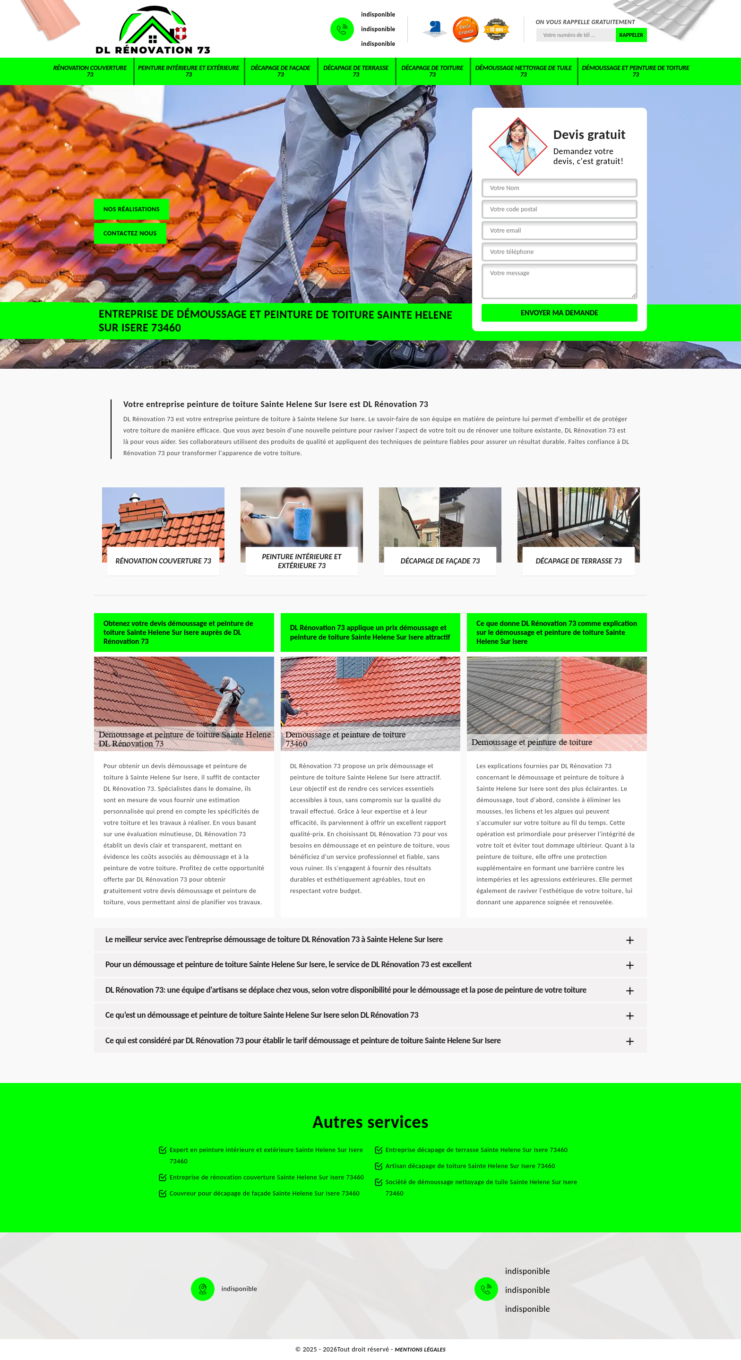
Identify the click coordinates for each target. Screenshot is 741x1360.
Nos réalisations (131, 209)
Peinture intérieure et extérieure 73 (188, 71)
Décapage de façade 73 (280, 71)
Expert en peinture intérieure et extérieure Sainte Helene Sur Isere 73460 (266, 1155)
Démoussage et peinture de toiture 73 (635, 71)
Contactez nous (130, 233)
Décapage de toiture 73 (432, 71)
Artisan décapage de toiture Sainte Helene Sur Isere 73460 (470, 1166)
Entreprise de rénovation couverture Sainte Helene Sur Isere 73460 (267, 1177)
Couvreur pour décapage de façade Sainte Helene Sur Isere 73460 (265, 1193)
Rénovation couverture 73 (90, 71)
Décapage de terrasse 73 (355, 71)
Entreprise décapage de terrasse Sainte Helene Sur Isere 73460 (477, 1150)
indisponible (378, 14)
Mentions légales (420, 1349)
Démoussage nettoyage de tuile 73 (523, 71)
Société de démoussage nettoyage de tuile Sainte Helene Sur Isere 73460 (481, 1187)
